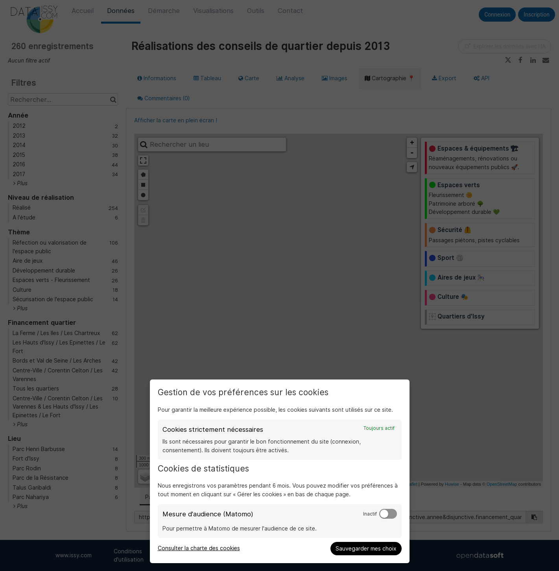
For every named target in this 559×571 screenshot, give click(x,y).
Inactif (370, 514)
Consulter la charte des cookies (199, 548)
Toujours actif (379, 428)
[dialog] (280, 471)
